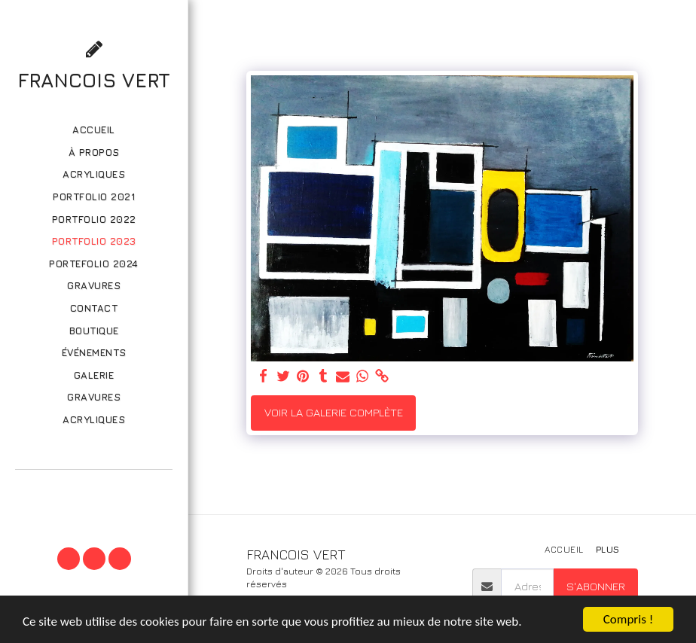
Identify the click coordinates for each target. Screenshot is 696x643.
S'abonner (595, 586)
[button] (93, 490)
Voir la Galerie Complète (333, 412)
